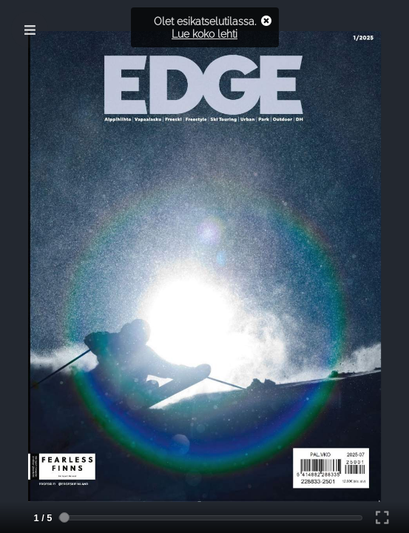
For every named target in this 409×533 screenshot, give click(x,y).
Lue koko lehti (204, 33)
